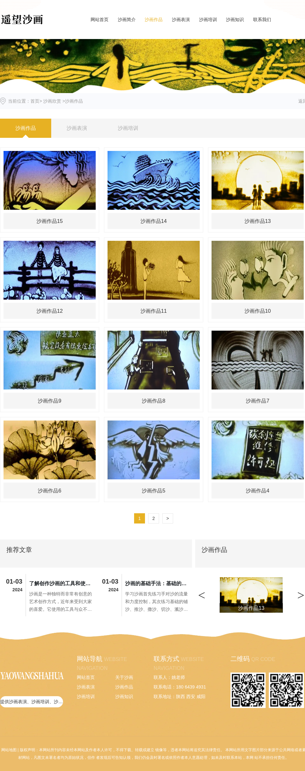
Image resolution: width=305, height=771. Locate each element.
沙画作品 (154, 19)
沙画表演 (181, 19)
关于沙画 (124, 677)
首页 (34, 101)
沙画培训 (208, 19)
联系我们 (262, 19)
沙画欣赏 (52, 101)
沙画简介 (127, 19)
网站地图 (9, 750)
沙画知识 (235, 19)
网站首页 (99, 19)
